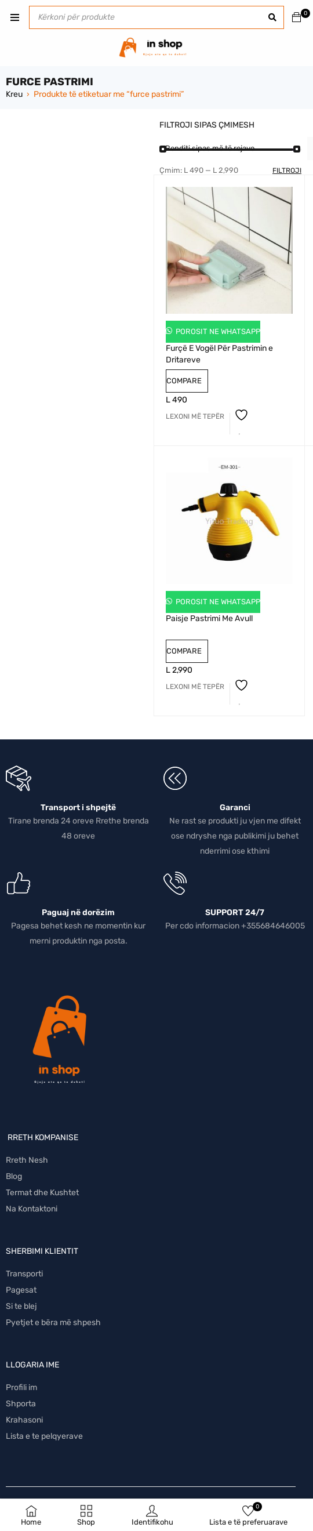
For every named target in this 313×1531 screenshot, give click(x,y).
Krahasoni (24, 1420)
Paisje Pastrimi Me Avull (209, 618)
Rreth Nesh (27, 1160)
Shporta (21, 1404)
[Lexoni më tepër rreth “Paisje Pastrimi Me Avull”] (195, 686)
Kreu (14, 94)
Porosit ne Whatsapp (217, 331)
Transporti (24, 1274)
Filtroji (286, 170)
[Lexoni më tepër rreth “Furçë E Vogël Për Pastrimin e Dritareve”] (195, 416)
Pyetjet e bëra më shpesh (53, 1322)
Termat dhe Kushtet (42, 1193)
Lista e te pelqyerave (44, 1436)
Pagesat (21, 1290)
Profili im (21, 1387)
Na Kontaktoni (31, 1209)
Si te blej (21, 1306)
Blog (14, 1176)
